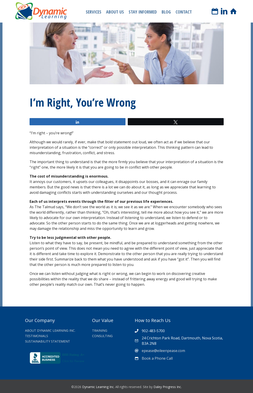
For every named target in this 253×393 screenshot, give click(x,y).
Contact (184, 12)
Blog (166, 12)
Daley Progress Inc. (167, 387)
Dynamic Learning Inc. (98, 387)
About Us (115, 12)
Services (93, 12)
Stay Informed (143, 12)
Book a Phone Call (157, 358)
